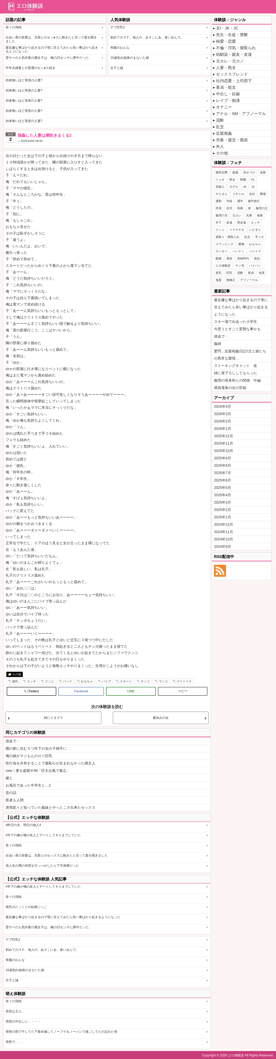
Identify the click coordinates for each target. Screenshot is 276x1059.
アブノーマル (249, 280)
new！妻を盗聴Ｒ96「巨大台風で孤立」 (38, 771)
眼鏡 (219, 258)
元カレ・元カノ (230, 61)
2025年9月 (222, 458)
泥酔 (220, 120)
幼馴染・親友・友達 (234, 54)
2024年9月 (222, 547)
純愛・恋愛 (226, 41)
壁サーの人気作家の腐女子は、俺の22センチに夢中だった (47, 57)
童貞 (251, 272)
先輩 (249, 215)
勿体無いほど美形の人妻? (24, 80)
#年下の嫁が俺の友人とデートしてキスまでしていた (43, 835)
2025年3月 (222, 502)
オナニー (224, 107)
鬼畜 (219, 280)
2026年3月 (222, 414)
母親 (240, 208)
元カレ (236, 215)
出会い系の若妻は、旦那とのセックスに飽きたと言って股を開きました (57, 855)
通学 (240, 201)
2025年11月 (223, 443)
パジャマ (255, 251)
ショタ (220, 179)
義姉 (217, 344)
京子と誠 (116, 68)
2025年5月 (222, 488)
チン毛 (239, 265)
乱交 (220, 127)
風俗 (229, 258)
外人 (220, 146)
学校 (229, 201)
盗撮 (235, 172)
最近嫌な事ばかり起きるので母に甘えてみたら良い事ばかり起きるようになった (52, 49)
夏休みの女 (161, 717)
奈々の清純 (14, 27)
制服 (243, 179)
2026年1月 (222, 429)
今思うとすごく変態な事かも (237, 329)
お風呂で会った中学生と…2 (28, 785)
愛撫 (241, 244)
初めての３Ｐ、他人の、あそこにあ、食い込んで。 (147, 37)
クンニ (49, 681)
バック (67, 681)
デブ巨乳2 (117, 27)
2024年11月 (223, 532)
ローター (222, 251)
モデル (233, 186)
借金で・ (13, 741)
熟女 (232, 179)
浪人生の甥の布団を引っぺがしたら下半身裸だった (42, 865)
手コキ (259, 237)
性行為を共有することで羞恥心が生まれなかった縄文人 (50, 763)
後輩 (260, 215)
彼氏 (15, 681)
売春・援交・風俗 (232, 140)
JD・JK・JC (227, 28)
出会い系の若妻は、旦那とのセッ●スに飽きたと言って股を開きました (51, 39)
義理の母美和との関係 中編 (237, 380)
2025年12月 (223, 436)
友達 (229, 222)
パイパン (255, 265)
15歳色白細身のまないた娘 (129, 57)
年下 (219, 222)
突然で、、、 (15, 1041)
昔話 (257, 258)
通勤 (219, 201)
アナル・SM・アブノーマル (241, 113)
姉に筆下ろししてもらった (235, 373)
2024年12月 (223, 525)
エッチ (31, 681)
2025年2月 (222, 510)
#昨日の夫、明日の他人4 (23, 825)
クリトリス (184, 681)
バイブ (106, 681)
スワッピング (225, 244)
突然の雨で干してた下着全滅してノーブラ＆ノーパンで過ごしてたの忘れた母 (61, 1031)
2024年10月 (223, 539)
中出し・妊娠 (228, 94)
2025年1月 (222, 517)
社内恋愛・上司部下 (234, 81)
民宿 (219, 208)
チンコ (145, 681)
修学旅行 (254, 201)
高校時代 (243, 258)
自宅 (229, 208)
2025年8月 (222, 466)
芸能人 (220, 186)
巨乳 (229, 272)
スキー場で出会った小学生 (235, 322)
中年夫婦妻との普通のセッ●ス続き (30, 68)
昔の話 (11, 793)
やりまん (222, 193)
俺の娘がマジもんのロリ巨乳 (29, 756)
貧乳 (219, 272)
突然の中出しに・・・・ (23, 1021)
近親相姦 (224, 133)
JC (253, 186)
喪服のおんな (119, 47)
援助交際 (222, 172)
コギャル (238, 193)
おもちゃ (87, 681)
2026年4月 (222, 407)
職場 (263, 193)
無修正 (230, 280)
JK (245, 186)
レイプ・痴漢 (228, 100)
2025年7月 (222, 473)
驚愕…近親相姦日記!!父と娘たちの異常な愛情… (240, 354)
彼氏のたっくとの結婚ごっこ (26, 907)
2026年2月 (222, 421)
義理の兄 (222, 215)
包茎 (262, 272)
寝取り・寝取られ (228, 237)
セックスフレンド (232, 74)
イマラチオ (236, 229)
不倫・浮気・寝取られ (236, 48)
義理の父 (262, 208)
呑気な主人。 (15, 1011)
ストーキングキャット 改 (235, 366)
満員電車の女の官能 (230, 388)
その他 (16, 674)
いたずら (255, 229)
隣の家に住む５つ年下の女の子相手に (36, 749)
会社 (252, 193)
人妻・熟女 (226, 67)
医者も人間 (15, 800)
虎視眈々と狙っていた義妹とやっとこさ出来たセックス (50, 807)
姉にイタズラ (53, 717)
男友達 (241, 222)
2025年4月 (222, 495)
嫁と (9, 778)
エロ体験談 (223, 265)
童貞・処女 (226, 87)
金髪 (263, 172)
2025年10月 (223, 451)
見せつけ (249, 172)
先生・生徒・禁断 (232, 34)
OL (253, 179)
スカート (126, 681)
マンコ (163, 681)
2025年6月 (222, 480)
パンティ (238, 251)
